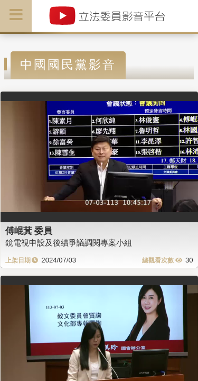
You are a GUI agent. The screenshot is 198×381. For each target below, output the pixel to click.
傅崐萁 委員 (29, 230)
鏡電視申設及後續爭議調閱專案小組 (68, 242)
